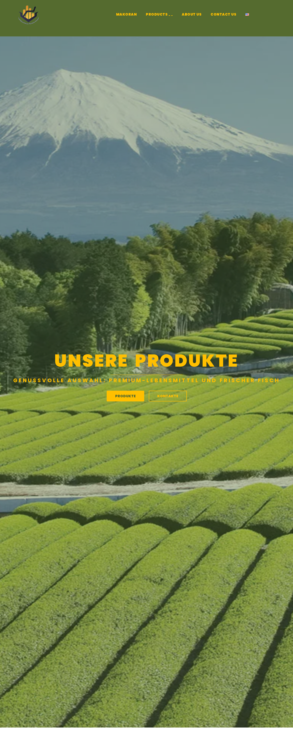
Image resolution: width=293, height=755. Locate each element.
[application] (169, 15)
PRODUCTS (159, 15)
